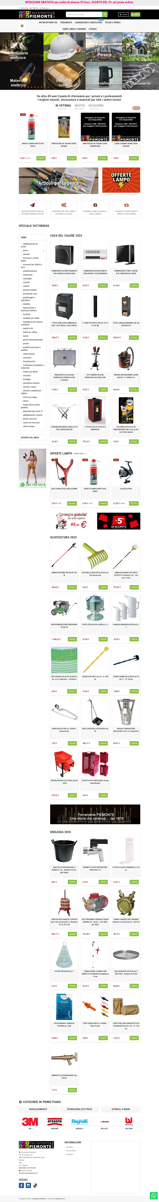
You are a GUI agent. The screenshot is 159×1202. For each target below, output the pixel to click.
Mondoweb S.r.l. (61, 1199)
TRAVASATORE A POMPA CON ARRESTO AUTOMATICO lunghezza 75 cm (95, 973)
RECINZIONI (27, 358)
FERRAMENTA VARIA (30, 294)
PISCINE (26, 343)
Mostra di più (63, 109)
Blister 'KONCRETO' (30, 419)
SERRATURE (27, 375)
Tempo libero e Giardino (74, 29)
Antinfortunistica (48, 22)
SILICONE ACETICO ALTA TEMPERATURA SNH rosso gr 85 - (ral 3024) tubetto (126, 429)
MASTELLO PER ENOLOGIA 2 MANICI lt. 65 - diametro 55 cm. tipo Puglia (64, 870)
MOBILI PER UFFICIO (30, 332)
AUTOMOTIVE (28, 275)
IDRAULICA (26, 304)
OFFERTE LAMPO (28, 426)
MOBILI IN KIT (28, 328)
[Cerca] (87, 14)
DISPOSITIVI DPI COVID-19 (33, 411)
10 (48, 87)
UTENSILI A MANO (29, 387)
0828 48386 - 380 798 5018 (28, 8)
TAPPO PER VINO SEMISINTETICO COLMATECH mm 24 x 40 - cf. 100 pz (126, 1026)
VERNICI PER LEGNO (30, 397)
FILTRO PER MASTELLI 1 (64, 971)
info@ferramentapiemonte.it (28, 1173)
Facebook (21, 1185)
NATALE (25, 336)
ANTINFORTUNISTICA (30, 271)
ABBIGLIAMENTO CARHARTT (32, 415)
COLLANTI (26, 286)
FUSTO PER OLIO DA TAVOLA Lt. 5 (95, 624)
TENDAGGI (26, 379)
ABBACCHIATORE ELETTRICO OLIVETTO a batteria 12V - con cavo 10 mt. (126, 575)
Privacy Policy (71, 1151)
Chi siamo (69, 1147)
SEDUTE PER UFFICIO (30, 372)
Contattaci (44, 8)
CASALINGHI (27, 278)
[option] (33, 137)
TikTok (35, 1185)
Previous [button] (134, 108)
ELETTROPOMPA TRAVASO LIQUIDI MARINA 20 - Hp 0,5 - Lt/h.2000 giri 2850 (95, 922)
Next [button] (138, 108)
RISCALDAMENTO (29, 361)
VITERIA (25, 401)
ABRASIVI (26, 254)
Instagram (28, 1185)
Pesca (25, 250)
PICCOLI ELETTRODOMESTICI (33, 340)
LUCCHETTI (26, 314)
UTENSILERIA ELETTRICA (31, 383)
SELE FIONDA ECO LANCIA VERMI (64, 489)
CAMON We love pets (31, 422)
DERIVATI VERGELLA (30, 290)
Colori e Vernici (112, 22)
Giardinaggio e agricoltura (89, 21)
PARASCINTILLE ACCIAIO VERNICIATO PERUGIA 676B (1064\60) (64, 377)
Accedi (123, 14)
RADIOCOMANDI (28, 354)
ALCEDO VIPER (126, 489)
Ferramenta (66, 22)
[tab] (63, 105)
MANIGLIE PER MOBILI (31, 318)
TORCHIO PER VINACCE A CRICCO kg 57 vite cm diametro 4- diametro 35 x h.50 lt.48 (64, 922)
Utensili (93, 29)
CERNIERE (26, 282)
